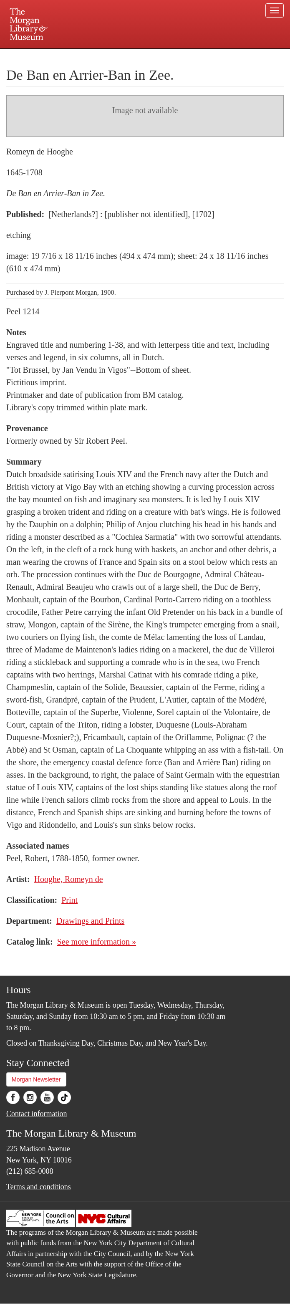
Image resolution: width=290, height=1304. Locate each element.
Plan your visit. (45, 56)
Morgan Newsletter (36, 1079)
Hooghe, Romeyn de (68, 879)
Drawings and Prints (90, 920)
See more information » (96, 941)
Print (69, 900)
